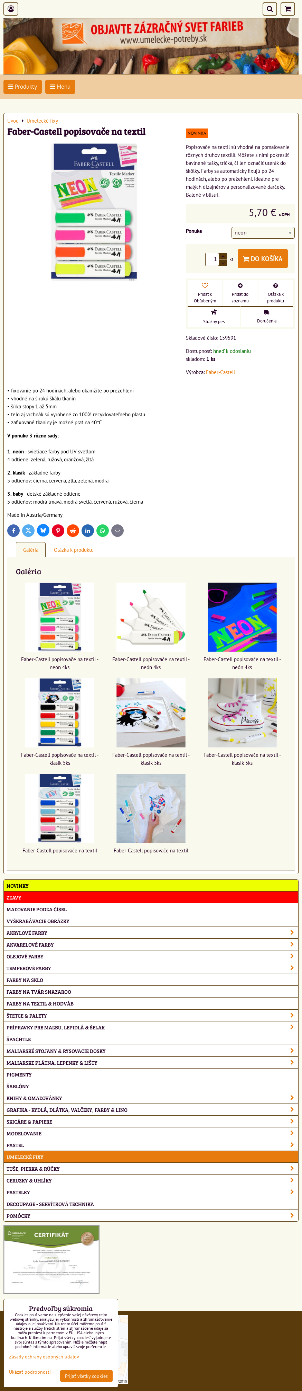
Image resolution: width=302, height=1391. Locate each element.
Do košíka (263, 258)
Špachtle (19, 1039)
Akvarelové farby (152, 944)
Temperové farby (152, 968)
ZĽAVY (14, 897)
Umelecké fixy (25, 1156)
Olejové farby (152, 956)
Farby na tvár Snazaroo (39, 991)
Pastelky (152, 1192)
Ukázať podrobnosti (30, 1372)
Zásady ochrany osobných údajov (44, 1356)
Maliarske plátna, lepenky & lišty (152, 1062)
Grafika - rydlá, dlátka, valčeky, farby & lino (152, 1109)
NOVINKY (18, 885)
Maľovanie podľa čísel (37, 909)
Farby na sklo (25, 979)
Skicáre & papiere (152, 1121)
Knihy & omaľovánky (152, 1098)
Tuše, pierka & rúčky (152, 1168)
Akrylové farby (152, 932)
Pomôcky (152, 1215)
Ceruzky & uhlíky (152, 1180)
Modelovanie (152, 1133)
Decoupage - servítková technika (50, 1203)
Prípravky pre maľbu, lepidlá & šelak (152, 1027)
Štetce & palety (152, 1015)
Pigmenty (19, 1074)
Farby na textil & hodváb (40, 1003)
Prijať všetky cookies (86, 1376)
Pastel (152, 1145)
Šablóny (18, 1086)
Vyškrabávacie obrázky (38, 920)
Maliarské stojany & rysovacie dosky (152, 1050)
